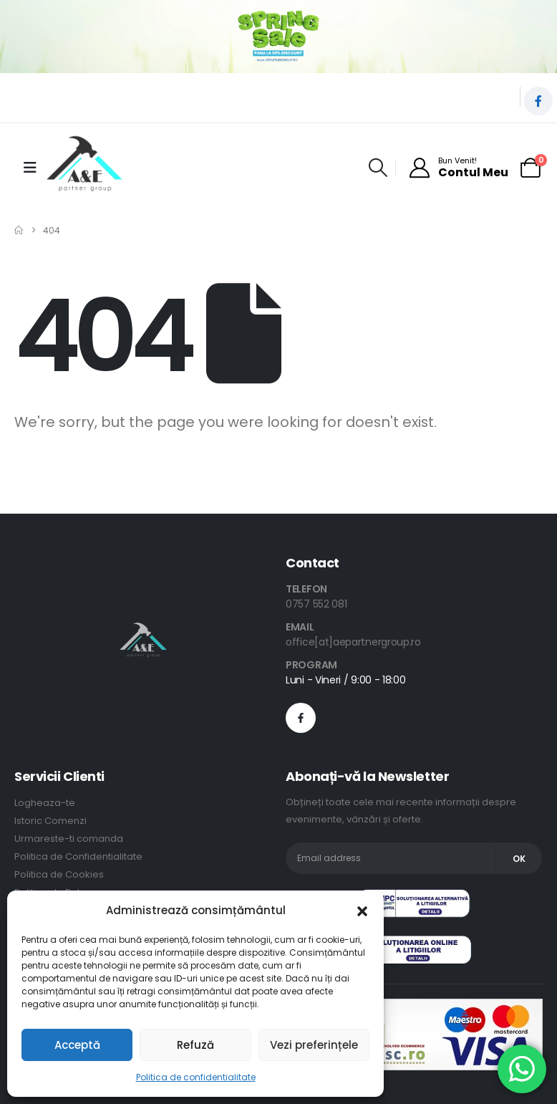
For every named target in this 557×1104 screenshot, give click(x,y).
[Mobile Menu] (30, 167)
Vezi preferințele (314, 1044)
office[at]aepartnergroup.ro (353, 642)
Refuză (195, 1044)
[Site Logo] (84, 167)
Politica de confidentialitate (196, 1077)
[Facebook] (538, 101)
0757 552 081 (316, 604)
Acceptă (77, 1044)
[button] (362, 910)
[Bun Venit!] (458, 167)
